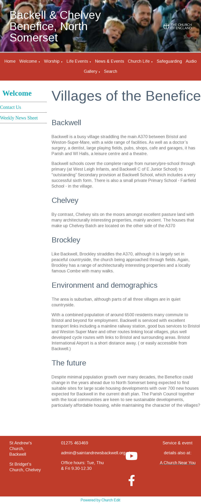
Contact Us (10, 107)
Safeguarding (169, 61)
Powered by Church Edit (100, 500)
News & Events (109, 61)
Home (10, 61)
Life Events (77, 61)
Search (110, 71)
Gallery (90, 71)
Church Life (139, 61)
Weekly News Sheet (19, 117)
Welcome (28, 61)
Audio (191, 61)
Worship (52, 61)
